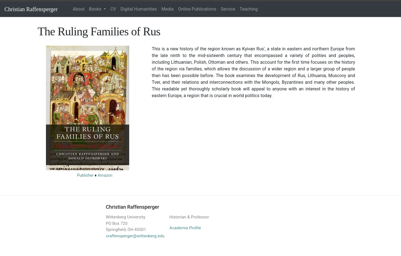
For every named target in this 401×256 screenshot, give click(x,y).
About (79, 9)
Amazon (105, 175)
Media (167, 9)
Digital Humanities (139, 9)
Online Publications (197, 9)
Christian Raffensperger (31, 9)
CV (113, 9)
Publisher (85, 175)
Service (228, 9)
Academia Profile (185, 227)
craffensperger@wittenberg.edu (135, 235)
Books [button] (96, 9)
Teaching (249, 9)
